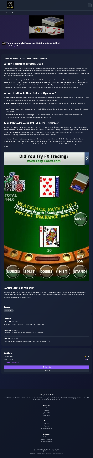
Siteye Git (46, 367)
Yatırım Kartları (9, 310)
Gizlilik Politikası (46, 439)
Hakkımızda (46, 437)
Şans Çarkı (46, 413)
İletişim (46, 423)
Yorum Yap (46, 370)
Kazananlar (46, 415)
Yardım (46, 426)
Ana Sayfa (46, 408)
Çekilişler (46, 410)
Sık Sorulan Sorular (46, 428)
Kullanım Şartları (46, 442)
